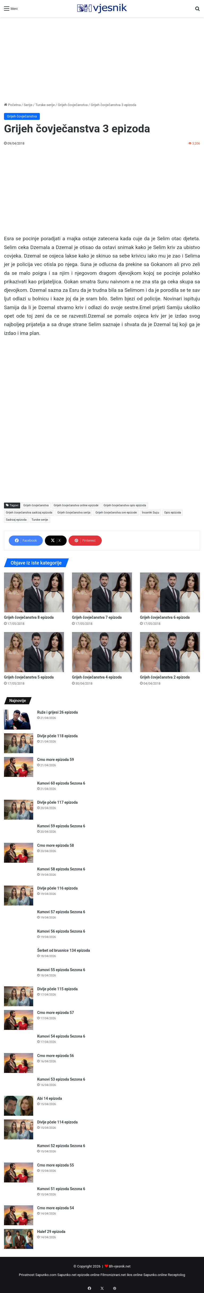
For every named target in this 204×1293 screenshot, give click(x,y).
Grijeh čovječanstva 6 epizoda (165, 617)
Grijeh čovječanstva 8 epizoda (29, 617)
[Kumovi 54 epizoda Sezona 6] (18, 1041)
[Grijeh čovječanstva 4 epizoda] (102, 652)
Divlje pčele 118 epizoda (57, 736)
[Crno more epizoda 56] (18, 1063)
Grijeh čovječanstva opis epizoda (125, 505)
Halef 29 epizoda (51, 1231)
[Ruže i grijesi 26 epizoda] (18, 720)
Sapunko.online (155, 1275)
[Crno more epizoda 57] (18, 1020)
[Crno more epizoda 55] (18, 1172)
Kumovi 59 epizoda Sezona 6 (61, 826)
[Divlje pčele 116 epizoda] (18, 895)
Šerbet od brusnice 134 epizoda (63, 950)
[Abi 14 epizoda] (18, 1106)
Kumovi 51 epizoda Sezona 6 (61, 1189)
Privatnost (27, 1275)
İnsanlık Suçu (150, 512)
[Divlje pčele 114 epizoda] (18, 1129)
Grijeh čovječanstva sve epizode (116, 512)
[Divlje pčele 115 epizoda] (18, 996)
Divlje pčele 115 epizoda (57, 989)
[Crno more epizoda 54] (18, 1215)
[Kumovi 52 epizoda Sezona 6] (18, 1151)
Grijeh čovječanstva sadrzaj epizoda (29, 512)
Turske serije (45, 105)
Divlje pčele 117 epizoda (57, 802)
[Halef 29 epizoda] (18, 1239)
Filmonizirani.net (113, 1275)
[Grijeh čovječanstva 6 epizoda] (170, 592)
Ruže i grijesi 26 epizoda (57, 712)
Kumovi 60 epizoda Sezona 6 (61, 783)
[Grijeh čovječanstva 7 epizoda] (102, 592)
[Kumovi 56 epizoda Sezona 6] (18, 936)
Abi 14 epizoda (49, 1098)
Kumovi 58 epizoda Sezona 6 (61, 869)
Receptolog (176, 1275)
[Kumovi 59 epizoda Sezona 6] (18, 831)
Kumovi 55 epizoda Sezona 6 (61, 970)
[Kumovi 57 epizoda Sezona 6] (18, 917)
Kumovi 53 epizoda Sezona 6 (61, 1079)
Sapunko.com (46, 1275)
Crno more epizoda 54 (55, 1208)
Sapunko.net (66, 1275)
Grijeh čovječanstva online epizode (76, 505)
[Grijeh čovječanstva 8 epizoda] (34, 592)
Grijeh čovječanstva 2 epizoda (165, 677)
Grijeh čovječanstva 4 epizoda (97, 677)
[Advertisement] (102, 59)
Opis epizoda (172, 512)
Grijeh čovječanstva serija (73, 512)
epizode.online (88, 1275)
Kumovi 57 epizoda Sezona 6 (61, 912)
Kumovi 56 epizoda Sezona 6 (61, 931)
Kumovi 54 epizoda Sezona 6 (61, 1036)
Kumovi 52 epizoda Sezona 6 (61, 1146)
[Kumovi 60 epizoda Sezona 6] (18, 788)
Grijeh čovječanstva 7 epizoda (97, 617)
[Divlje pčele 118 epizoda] (18, 743)
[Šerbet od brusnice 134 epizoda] (18, 955)
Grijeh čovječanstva (73, 105)
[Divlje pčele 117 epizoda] (18, 810)
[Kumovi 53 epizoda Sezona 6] (18, 1084)
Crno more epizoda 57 (55, 1012)
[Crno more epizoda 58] (18, 853)
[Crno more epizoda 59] (18, 767)
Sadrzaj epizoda (16, 519)
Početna (12, 105)
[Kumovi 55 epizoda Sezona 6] (18, 975)
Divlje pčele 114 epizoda (57, 1122)
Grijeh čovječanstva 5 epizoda (29, 677)
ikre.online (134, 1275)
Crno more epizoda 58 (55, 845)
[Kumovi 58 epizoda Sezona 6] (18, 874)
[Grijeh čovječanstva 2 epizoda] (170, 652)
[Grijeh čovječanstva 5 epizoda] (34, 652)
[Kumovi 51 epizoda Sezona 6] (18, 1194)
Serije (28, 105)
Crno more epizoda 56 (55, 1056)
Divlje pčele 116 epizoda (57, 888)
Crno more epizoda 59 (55, 759)
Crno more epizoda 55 (55, 1165)
